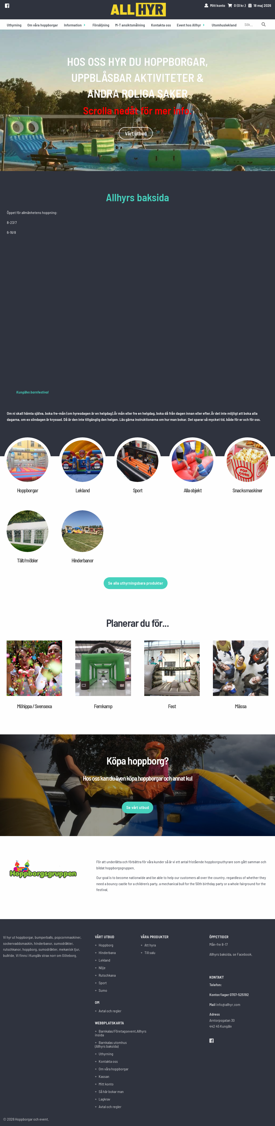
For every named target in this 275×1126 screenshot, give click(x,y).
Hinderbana (107, 952)
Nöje (102, 968)
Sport (103, 983)
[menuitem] (14, 24)
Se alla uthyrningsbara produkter (135, 583)
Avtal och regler (110, 1011)
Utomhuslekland (224, 25)
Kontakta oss (161, 25)
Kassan (104, 1076)
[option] (137, 100)
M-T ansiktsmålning (130, 25)
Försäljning (101, 25)
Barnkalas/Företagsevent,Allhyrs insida (115, 1033)
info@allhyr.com (228, 1004)
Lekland (104, 960)
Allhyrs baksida (137, 197)
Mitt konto (106, 1084)
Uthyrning (14, 25)
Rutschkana (107, 975)
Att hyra (150, 945)
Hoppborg (106, 945)
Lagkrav (104, 1099)
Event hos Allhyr (189, 25)
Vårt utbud (136, 133)
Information (73, 25)
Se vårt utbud (137, 807)
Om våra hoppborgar (42, 25)
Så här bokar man (111, 1091)
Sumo (103, 990)
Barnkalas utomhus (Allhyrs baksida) (111, 1044)
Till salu (149, 952)
